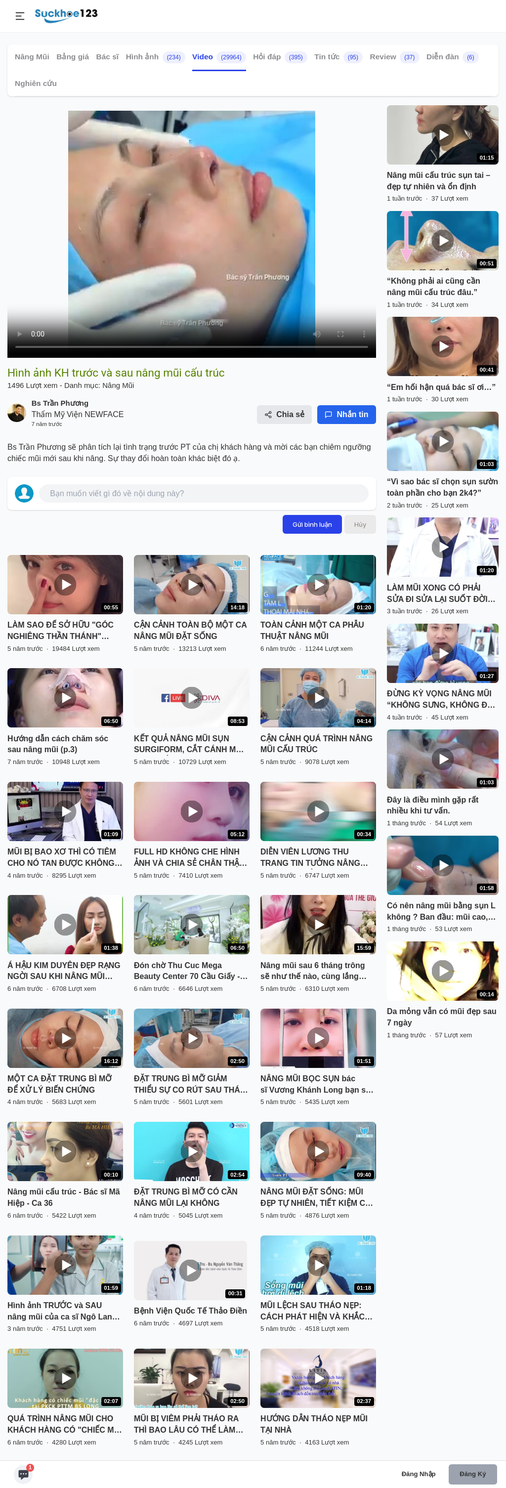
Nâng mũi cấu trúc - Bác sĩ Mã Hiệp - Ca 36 (63, 1197)
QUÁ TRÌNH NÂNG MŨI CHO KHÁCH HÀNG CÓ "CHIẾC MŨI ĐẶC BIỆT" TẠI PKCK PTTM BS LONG (65, 1425)
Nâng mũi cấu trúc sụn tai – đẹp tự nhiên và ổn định (438, 181)
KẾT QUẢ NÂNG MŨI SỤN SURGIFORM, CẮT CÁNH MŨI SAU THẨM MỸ (189, 745)
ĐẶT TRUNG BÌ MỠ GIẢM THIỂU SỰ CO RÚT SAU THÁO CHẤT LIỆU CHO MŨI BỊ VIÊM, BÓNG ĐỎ (190, 1085)
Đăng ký (473, 1474)
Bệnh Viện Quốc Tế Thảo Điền (190, 1311)
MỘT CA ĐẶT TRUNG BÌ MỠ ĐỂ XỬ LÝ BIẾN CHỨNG (59, 1084)
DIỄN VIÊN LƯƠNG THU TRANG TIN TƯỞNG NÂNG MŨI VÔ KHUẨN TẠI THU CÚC (315, 858)
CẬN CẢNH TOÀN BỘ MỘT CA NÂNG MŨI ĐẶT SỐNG (190, 630)
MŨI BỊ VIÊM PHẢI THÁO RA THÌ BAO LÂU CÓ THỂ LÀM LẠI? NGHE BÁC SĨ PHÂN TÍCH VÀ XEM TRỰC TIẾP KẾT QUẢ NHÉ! (189, 1425)
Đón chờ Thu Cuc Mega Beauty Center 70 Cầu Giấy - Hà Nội (187, 972)
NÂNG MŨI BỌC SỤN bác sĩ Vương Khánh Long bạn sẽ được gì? (315, 1085)
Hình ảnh (155, 57)
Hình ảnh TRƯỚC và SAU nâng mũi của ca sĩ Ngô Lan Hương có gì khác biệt (59, 1312)
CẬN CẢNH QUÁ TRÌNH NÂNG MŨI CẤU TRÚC (316, 744)
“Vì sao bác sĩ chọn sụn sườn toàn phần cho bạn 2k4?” (442, 487)
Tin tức (338, 57)
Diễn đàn (452, 57)
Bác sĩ (107, 56)
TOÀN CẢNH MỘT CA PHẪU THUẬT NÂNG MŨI (312, 630)
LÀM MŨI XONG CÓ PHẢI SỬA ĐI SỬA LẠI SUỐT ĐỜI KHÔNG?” (437, 594)
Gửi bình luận (312, 524)
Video (219, 57)
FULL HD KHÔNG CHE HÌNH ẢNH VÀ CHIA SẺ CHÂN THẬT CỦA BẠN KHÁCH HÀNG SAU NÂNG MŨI (189, 858)
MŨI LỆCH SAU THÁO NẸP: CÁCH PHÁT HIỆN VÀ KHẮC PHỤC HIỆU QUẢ (312, 1312)
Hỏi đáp (280, 57)
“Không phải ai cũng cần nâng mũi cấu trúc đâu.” (433, 287)
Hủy (360, 524)
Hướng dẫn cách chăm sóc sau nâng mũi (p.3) (57, 744)
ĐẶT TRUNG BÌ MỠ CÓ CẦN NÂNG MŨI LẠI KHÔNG (186, 1197)
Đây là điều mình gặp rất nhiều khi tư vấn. (432, 805)
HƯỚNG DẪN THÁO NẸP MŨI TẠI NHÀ (314, 1424)
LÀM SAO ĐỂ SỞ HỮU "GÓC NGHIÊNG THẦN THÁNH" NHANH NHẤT (60, 631)
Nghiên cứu (36, 83)
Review (394, 57)
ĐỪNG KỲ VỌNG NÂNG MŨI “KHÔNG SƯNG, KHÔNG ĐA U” (440, 700)
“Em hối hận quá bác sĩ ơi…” (441, 387)
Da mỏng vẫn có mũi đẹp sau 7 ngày (442, 1017)
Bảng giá (72, 56)
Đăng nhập (419, 1474)
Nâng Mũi (32, 56)
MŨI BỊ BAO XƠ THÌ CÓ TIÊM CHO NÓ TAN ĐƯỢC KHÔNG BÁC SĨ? (61, 858)
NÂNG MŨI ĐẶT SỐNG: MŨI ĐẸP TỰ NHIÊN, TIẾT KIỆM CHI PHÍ (316, 1198)
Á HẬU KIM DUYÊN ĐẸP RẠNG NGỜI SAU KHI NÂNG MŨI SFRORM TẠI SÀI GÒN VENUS (64, 972)
